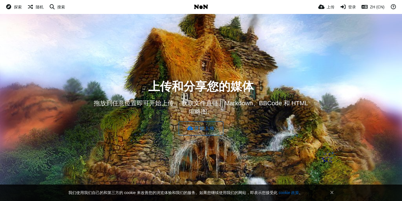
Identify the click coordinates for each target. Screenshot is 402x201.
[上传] (326, 7)
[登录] (348, 7)
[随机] (35, 7)
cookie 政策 (289, 192)
